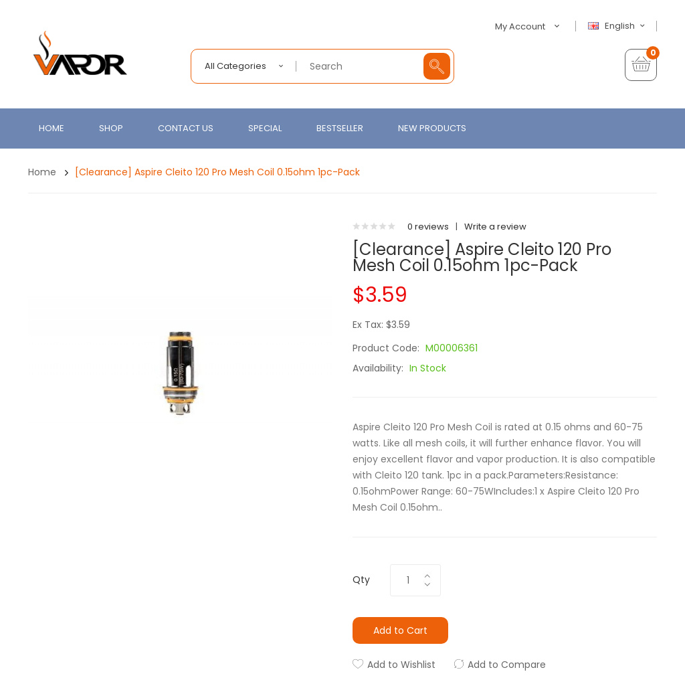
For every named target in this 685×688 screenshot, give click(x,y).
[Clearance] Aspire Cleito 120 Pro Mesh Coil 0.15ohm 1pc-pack (217, 172)
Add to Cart (400, 630)
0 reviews (428, 226)
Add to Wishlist (401, 664)
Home (42, 172)
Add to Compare (507, 664)
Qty (361, 579)
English (618, 26)
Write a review (495, 226)
